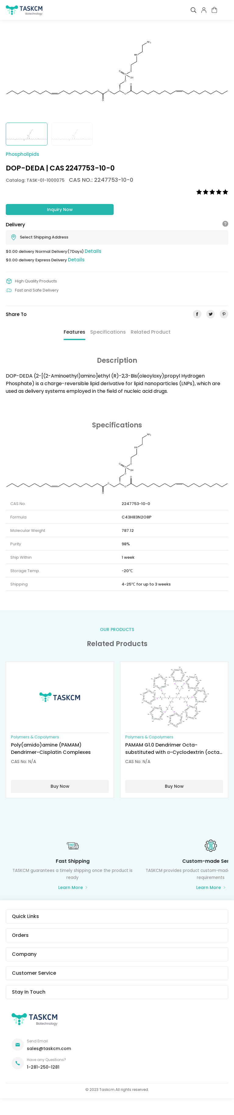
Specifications (108, 331)
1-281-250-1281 (43, 1067)
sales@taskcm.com (49, 1048)
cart (214, 10)
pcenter (204, 10)
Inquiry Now (60, 209)
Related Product (151, 331)
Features (74, 331)
